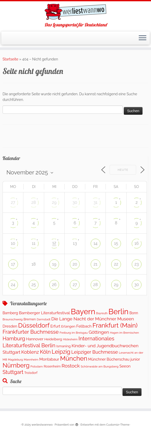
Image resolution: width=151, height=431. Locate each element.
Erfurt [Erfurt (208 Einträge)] (55, 326)
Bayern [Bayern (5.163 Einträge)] (83, 311)
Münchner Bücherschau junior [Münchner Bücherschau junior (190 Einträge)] (114, 359)
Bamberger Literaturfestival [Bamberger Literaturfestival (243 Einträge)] (44, 312)
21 (95, 264)
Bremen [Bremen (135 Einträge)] (30, 319)
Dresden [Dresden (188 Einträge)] (10, 326)
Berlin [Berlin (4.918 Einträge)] (118, 311)
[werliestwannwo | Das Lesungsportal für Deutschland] (75, 12)
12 (54, 242)
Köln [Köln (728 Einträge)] (45, 352)
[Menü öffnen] (142, 38)
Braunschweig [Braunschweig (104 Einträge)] (13, 319)
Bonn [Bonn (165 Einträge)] (133, 313)
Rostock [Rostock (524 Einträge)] (71, 366)
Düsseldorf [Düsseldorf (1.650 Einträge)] (34, 325)
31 (95, 202)
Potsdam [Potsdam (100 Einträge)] (37, 366)
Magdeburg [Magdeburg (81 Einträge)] (15, 359)
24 (13, 284)
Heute (123, 170)
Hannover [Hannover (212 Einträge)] (34, 339)
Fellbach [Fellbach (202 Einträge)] (83, 326)
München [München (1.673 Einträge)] (73, 358)
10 (13, 243)
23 (136, 264)
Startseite (10, 59)
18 (34, 264)
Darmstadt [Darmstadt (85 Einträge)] (43, 319)
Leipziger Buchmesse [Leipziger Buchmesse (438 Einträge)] (94, 352)
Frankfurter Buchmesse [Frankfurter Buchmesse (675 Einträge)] (31, 332)
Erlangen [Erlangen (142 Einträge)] (68, 326)
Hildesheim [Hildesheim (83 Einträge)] (70, 339)
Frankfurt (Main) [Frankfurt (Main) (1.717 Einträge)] (115, 325)
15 (116, 243)
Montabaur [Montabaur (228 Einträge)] (49, 359)
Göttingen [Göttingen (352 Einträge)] (99, 332)
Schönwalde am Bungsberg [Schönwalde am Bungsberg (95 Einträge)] (99, 366)
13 (75, 243)
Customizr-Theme (118, 424)
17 (13, 264)
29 (54, 202)
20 (74, 264)
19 (54, 264)
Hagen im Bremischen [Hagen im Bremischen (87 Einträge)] (124, 332)
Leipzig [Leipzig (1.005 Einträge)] (61, 351)
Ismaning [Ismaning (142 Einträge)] (63, 346)
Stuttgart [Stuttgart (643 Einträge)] (13, 372)
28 (33, 202)
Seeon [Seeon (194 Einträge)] (124, 366)
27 (13, 202)
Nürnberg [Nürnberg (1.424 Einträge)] (16, 365)
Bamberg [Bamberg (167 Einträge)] (10, 313)
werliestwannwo (42, 424)
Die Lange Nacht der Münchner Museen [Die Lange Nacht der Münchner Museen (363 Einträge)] (92, 318)
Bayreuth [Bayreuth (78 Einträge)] (101, 313)
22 (116, 264)
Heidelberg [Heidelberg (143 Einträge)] (53, 339)
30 (74, 202)
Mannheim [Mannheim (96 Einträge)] (31, 359)
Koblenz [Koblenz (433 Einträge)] (30, 352)
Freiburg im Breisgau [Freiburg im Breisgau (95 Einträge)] (74, 332)
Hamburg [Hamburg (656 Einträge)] (14, 338)
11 (33, 243)
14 (95, 243)
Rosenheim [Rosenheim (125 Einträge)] (52, 366)
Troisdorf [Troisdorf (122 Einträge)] (30, 373)
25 (33, 284)
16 (137, 243)
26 (54, 284)
